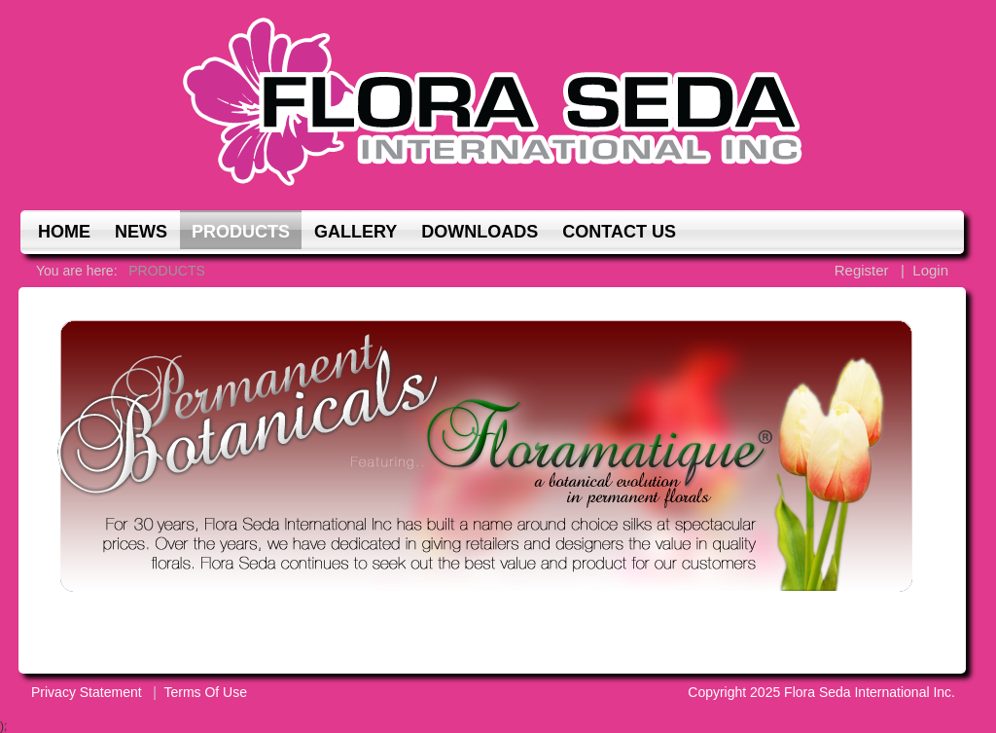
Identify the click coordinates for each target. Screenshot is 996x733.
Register (862, 270)
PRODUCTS (166, 270)
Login (930, 270)
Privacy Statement (86, 692)
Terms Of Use (205, 692)
